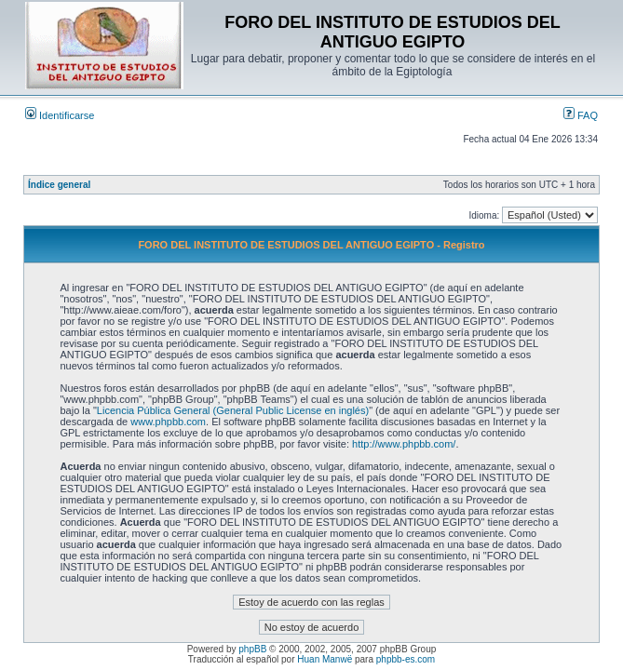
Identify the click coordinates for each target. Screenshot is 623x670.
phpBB (252, 649)
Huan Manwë (324, 659)
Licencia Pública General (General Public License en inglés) (233, 410)
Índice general (59, 185)
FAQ (580, 115)
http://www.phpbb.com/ (403, 443)
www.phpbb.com (168, 421)
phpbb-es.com (405, 659)
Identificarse (59, 115)
